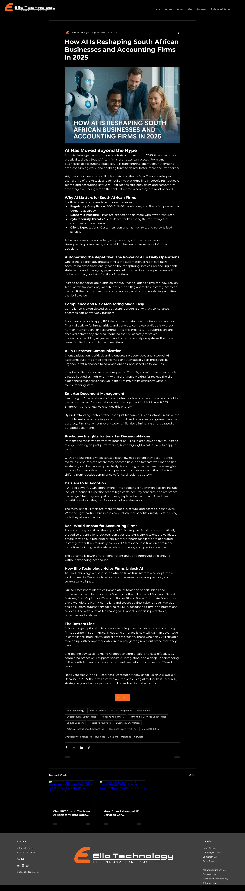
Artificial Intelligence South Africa (85, 729)
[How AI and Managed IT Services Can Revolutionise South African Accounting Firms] (122, 793)
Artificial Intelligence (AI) (79, 736)
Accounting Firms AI (113, 716)
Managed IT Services (132, 736)
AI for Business (97, 710)
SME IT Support (75, 722)
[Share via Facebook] (66, 747)
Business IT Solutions (106, 736)
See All (192, 774)
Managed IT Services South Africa (148, 716)
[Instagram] (27, 865)
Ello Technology (75, 710)
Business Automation (128, 722)
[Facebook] (23, 865)
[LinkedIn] (18, 865)
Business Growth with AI (122, 729)
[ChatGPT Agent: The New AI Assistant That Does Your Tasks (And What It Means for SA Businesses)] (71, 793)
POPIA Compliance (121, 710)
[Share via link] (89, 747)
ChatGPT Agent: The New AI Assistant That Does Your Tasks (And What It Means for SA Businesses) (71, 813)
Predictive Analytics (100, 722)
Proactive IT (143, 710)
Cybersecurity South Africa (81, 716)
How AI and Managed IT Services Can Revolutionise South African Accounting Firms (121, 813)
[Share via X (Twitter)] (73, 747)
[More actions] (178, 32)
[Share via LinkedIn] (81, 747)
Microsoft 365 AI (150, 729)
